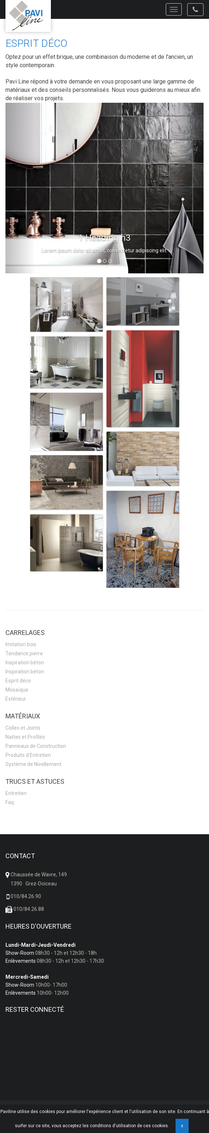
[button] (20, 188)
